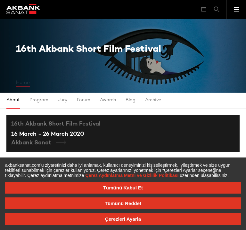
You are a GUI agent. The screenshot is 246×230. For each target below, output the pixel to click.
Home (23, 82)
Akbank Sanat (32, 143)
